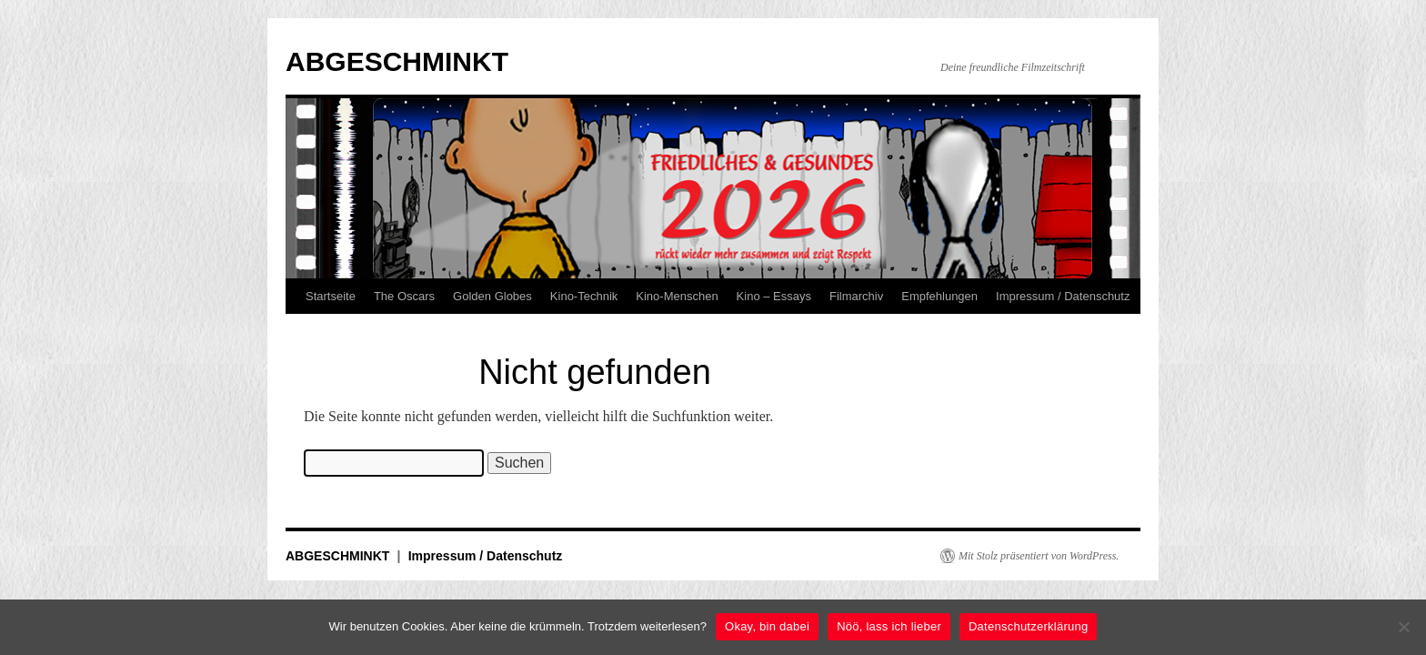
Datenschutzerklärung (1028, 626)
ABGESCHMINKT (397, 61)
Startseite (331, 296)
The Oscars (404, 296)
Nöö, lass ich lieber (889, 626)
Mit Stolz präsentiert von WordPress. (1039, 555)
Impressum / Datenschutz (1063, 296)
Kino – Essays (774, 296)
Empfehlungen (939, 296)
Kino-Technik (584, 296)
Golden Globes (492, 296)
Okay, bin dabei (767, 626)
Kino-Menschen (677, 296)
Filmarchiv (856, 296)
